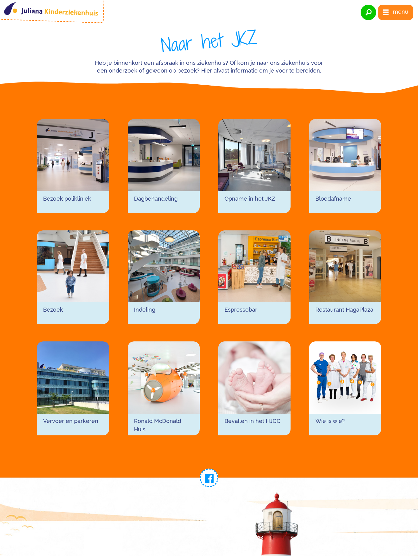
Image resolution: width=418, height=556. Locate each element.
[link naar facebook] (209, 478)
